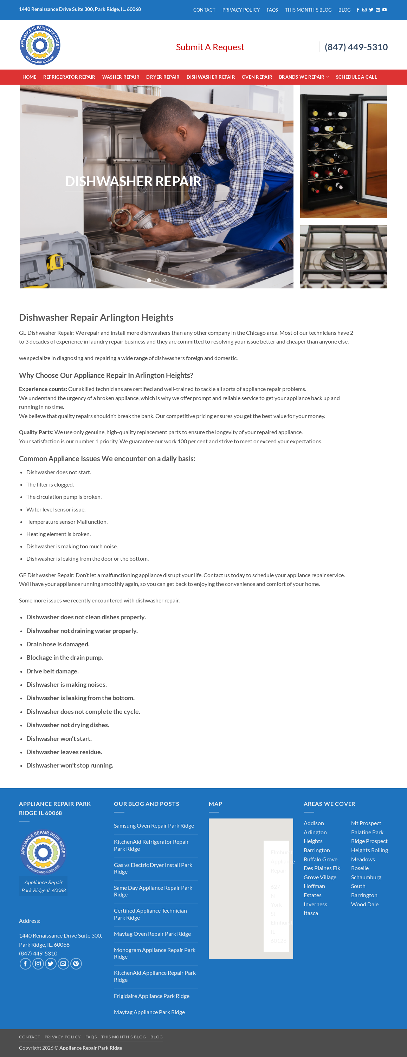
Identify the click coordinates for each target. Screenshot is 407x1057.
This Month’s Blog (308, 10)
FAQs (272, 10)
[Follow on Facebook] (358, 10)
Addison (314, 823)
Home (29, 77)
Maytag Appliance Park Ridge (149, 1012)
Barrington (317, 850)
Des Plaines (318, 867)
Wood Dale (365, 904)
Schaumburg (366, 877)
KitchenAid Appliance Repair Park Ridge (155, 976)
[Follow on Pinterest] (76, 964)
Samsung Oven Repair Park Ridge (154, 825)
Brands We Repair (304, 76)
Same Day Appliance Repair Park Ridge (153, 891)
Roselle (360, 867)
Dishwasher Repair (211, 77)
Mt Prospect (366, 823)
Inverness (315, 904)
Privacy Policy (241, 10)
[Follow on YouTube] (384, 10)
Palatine (361, 832)
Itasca (311, 912)
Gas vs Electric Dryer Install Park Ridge (153, 868)
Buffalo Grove (320, 859)
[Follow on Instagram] (364, 10)
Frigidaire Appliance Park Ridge (151, 995)
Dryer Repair (163, 77)
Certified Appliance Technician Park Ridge (150, 913)
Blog (344, 10)
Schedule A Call (356, 77)
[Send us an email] (378, 10)
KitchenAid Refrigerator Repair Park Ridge (151, 845)
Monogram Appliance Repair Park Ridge (154, 953)
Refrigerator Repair (69, 77)
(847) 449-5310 (356, 46)
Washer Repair (121, 77)
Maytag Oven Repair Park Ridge (152, 933)
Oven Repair (257, 77)
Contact (204, 10)
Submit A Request (210, 46)
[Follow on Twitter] (371, 10)
